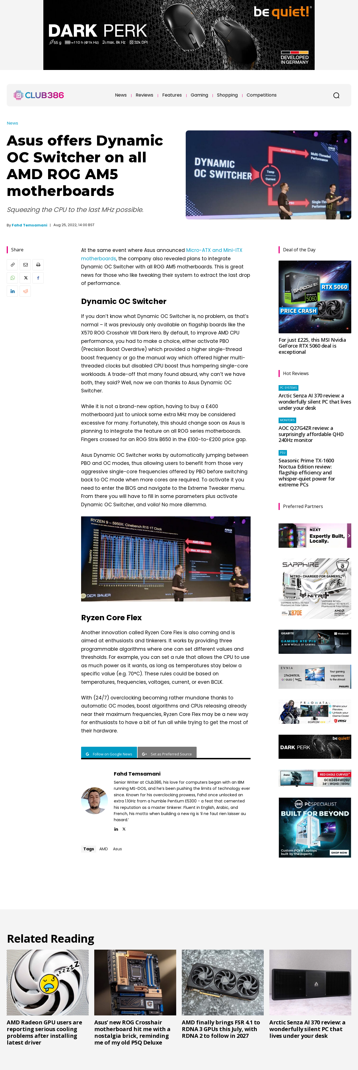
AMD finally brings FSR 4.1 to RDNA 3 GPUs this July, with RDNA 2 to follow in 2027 (221, 1029)
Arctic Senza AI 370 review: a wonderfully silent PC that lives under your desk (315, 401)
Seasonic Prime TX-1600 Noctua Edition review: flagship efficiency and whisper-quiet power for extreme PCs (307, 472)
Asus (117, 849)
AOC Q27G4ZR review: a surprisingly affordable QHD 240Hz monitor (311, 434)
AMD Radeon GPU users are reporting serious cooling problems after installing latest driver (44, 1032)
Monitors (287, 420)
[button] (336, 95)
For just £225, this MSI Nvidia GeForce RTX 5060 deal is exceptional (312, 345)
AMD (103, 849)
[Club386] (38, 95)
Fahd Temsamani (29, 225)
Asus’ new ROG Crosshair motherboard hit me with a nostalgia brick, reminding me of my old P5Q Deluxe (132, 1032)
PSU (283, 453)
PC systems (288, 388)
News (12, 123)
